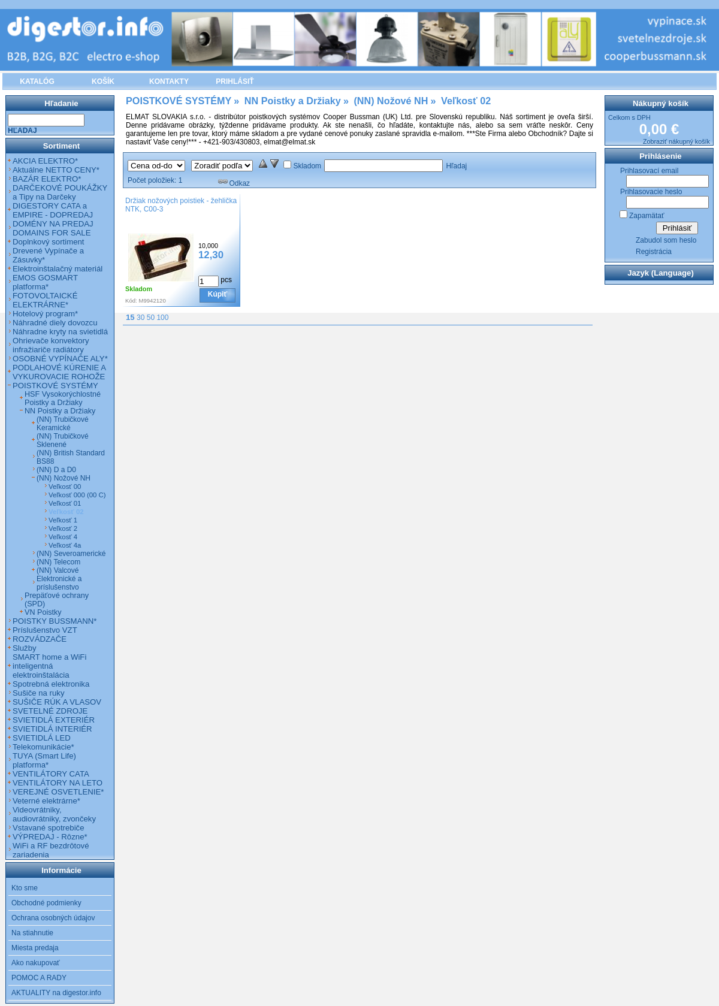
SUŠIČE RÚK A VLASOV (57, 701)
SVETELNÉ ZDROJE (50, 710)
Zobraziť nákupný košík (676, 141)
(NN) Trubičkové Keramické (63, 423)
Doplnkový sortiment (48, 241)
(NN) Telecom (58, 562)
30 (140, 317)
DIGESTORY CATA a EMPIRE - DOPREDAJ (53, 210)
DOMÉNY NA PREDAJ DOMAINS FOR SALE (53, 228)
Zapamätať (646, 216)
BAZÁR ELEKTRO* (47, 178)
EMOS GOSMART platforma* (45, 282)
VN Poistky (43, 612)
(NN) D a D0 (56, 470)
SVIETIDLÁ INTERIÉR (52, 728)
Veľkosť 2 (63, 528)
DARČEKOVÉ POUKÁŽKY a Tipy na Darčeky (60, 192)
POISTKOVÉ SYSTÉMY (55, 385)
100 (162, 317)
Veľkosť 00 (65, 486)
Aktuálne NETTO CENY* (56, 169)
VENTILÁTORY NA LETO (57, 782)
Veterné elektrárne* (46, 800)
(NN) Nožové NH (63, 478)
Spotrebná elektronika (51, 683)
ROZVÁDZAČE (40, 639)
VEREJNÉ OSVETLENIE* (58, 791)
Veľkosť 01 (65, 503)
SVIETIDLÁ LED (42, 737)
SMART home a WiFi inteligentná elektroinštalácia (49, 665)
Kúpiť (217, 294)
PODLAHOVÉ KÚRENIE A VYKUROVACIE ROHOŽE (59, 372)
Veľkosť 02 (66, 511)
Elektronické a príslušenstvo (59, 583)
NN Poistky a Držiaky (60, 411)
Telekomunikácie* (43, 746)
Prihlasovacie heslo (651, 192)
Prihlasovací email (649, 171)
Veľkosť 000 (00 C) (77, 495)
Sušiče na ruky (39, 692)
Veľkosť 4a (65, 545)
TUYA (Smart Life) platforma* (44, 760)
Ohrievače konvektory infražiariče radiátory (51, 345)
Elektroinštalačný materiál (57, 268)
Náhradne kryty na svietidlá (60, 331)
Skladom (307, 166)
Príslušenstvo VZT (45, 630)
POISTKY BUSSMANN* (54, 621)
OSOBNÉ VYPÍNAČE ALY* (60, 358)
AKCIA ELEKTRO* (45, 160)
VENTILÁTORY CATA (51, 773)
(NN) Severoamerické (71, 553)
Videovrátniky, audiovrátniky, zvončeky (54, 814)
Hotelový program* (45, 313)
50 (151, 317)
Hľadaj (456, 166)
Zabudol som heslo (666, 240)
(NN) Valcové (57, 570)
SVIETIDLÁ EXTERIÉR (54, 719)
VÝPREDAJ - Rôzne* (50, 836)
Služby (25, 648)
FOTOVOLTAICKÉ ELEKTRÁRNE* (45, 300)
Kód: (131, 300)
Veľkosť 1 (63, 520)
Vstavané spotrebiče (48, 827)
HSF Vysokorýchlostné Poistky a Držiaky (63, 398)
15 (130, 317)
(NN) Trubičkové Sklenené (63, 440)
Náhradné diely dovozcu (55, 322)
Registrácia (654, 251)
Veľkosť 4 (63, 536)
